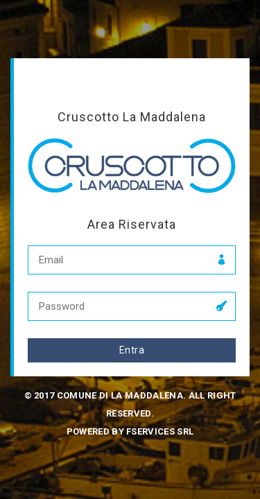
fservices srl (159, 431)
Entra (131, 350)
